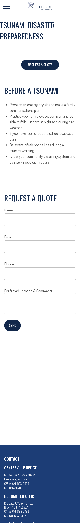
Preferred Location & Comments (28, 291)
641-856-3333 (20, 483)
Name (8, 210)
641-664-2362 (20, 511)
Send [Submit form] (12, 325)
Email (8, 237)
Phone (9, 264)
